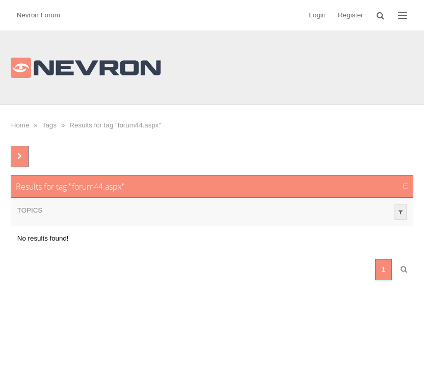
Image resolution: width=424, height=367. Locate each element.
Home (20, 125)
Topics (29, 210)
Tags (49, 125)
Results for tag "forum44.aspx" (115, 125)
